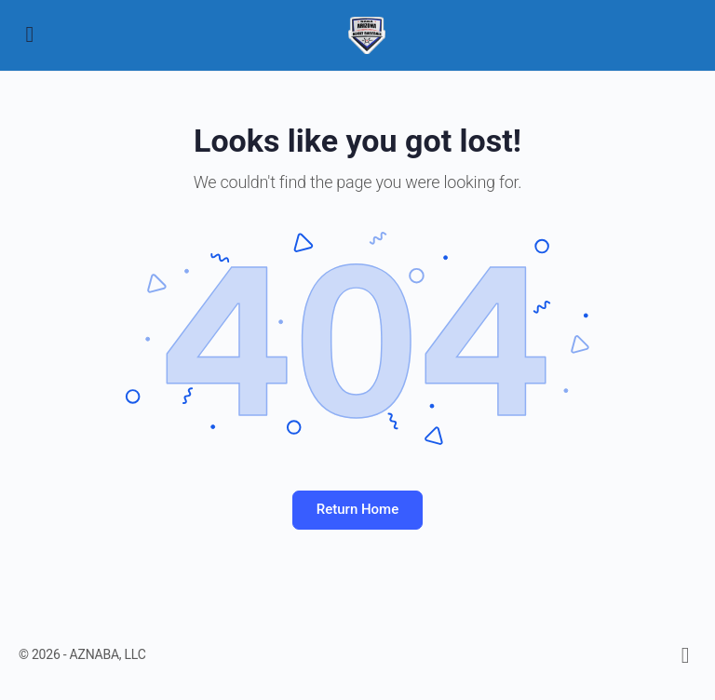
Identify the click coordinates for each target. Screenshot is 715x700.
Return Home (357, 509)
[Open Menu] (30, 33)
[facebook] (685, 655)
